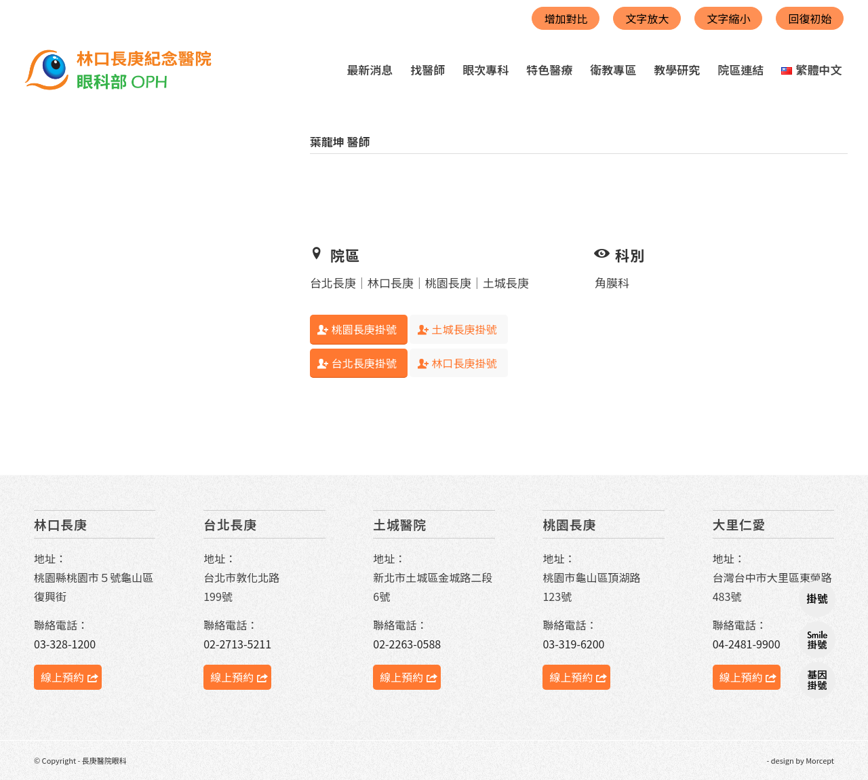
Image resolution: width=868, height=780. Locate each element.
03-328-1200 (65, 644)
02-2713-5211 (237, 644)
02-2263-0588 (407, 644)
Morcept (820, 760)
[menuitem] (369, 70)
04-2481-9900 (747, 644)
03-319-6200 (573, 644)
